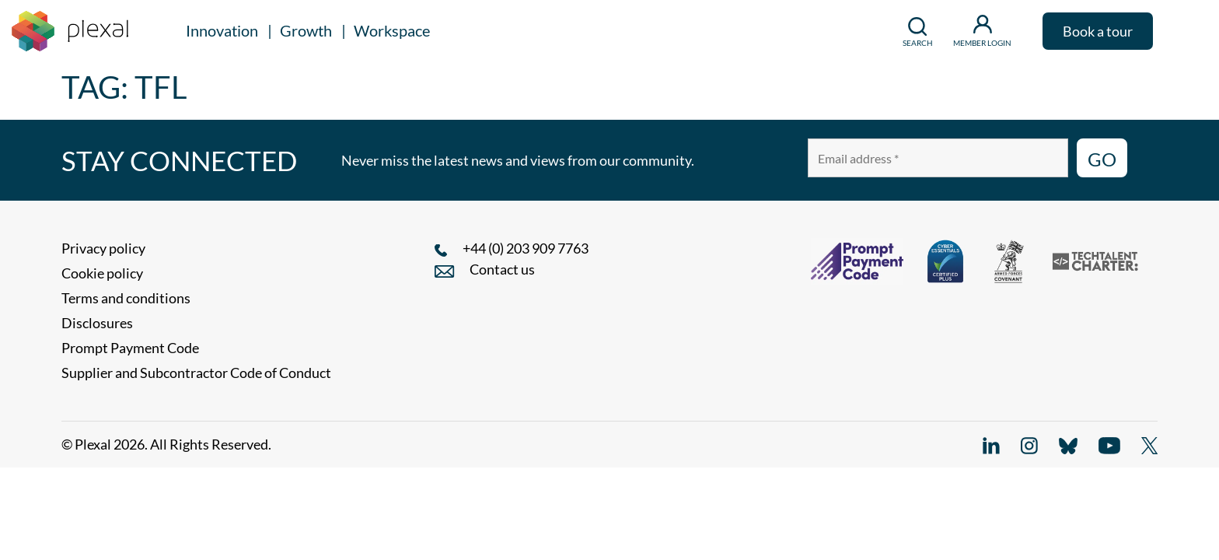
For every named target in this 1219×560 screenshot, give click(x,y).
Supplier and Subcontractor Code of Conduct (196, 372)
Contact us (502, 269)
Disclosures (97, 322)
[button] (1184, 31)
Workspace (392, 30)
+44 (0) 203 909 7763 (526, 248)
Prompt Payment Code (130, 347)
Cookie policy (102, 273)
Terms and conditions (125, 297)
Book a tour (1098, 31)
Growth (306, 30)
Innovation (222, 30)
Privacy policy (103, 248)
